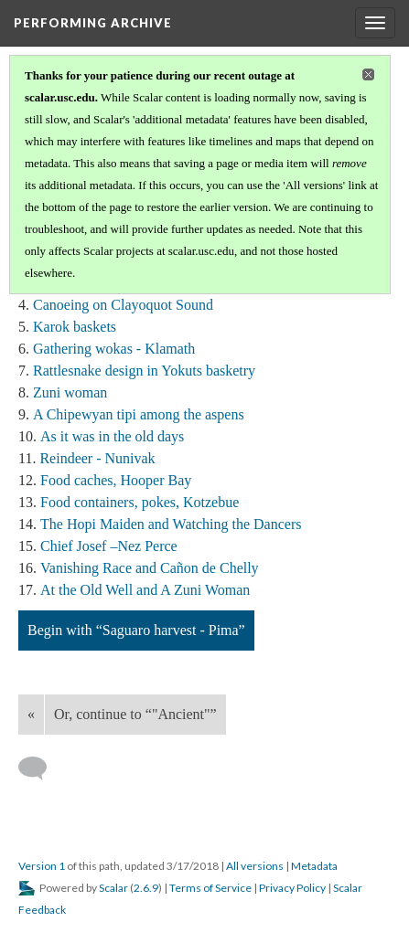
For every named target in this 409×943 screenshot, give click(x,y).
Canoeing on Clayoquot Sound (123, 305)
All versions (255, 866)
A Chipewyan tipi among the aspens (138, 414)
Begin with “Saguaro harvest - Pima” (136, 630)
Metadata (314, 866)
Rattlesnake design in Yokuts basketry (144, 370)
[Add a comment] (40, 768)
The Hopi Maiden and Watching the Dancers (170, 524)
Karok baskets (74, 326)
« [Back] (31, 714)
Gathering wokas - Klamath (114, 348)
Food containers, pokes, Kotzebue (139, 502)
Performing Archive (93, 23)
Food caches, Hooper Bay (115, 480)
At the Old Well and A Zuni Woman (145, 590)
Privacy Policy (292, 888)
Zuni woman (70, 392)
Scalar (113, 888)
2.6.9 (146, 888)
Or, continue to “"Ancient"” (135, 714)
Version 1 (41, 866)
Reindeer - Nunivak (97, 458)
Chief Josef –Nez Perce (109, 546)
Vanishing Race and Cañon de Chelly (149, 568)
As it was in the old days (112, 436)
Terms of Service (210, 888)
